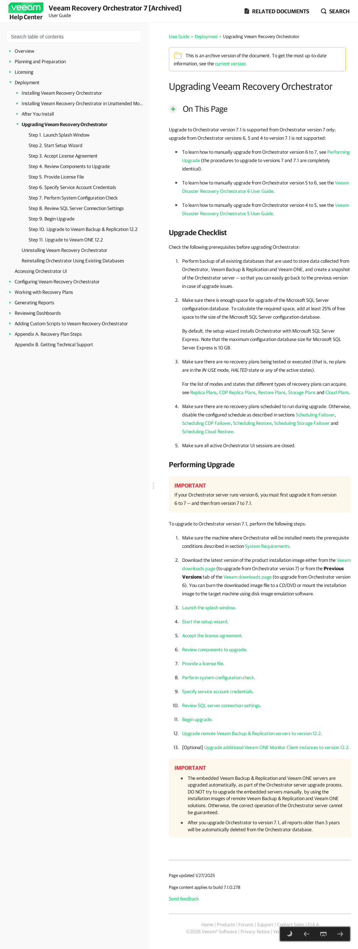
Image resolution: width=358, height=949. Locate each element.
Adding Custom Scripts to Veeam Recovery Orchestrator (71, 323)
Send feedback (184, 898)
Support (265, 924)
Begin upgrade (197, 719)
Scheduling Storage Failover (302, 423)
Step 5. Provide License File (56, 177)
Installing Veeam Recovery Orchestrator (62, 93)
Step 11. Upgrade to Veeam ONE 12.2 (66, 239)
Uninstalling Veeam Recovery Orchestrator (64, 250)
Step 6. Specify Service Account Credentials (72, 187)
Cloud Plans (337, 392)
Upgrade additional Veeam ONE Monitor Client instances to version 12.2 (276, 747)
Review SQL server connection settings (221, 705)
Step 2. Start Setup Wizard (56, 145)
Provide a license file (202, 663)
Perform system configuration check (218, 677)
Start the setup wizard (204, 621)
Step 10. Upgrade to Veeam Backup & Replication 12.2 (83, 229)
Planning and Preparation (40, 61)
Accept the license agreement (212, 635)
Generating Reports (34, 302)
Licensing (24, 72)
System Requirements (267, 546)
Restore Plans (272, 392)
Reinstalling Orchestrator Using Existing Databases (73, 260)
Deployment (27, 82)
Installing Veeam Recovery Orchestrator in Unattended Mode (83, 103)
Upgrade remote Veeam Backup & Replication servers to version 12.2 (251, 733)
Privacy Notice (255, 931)
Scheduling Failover (315, 415)
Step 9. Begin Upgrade (51, 219)
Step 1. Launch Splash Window (59, 135)
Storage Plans (302, 392)
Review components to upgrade (214, 649)
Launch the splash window (208, 607)
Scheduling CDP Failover (206, 423)
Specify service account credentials (217, 691)
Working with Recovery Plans (44, 292)
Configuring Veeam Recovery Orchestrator (57, 281)
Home (207, 924)
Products (226, 924)
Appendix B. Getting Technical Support (54, 344)
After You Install (38, 114)
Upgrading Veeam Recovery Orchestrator (64, 124)
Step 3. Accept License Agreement (63, 156)
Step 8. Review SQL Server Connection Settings (76, 208)
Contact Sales (290, 924)
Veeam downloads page (247, 577)
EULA (313, 924)
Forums (245, 924)
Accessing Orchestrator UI (41, 271)
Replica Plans (203, 392)
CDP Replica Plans (237, 392)
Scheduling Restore (252, 423)
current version (230, 63)
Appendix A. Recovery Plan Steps (48, 334)
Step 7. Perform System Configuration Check (73, 198)
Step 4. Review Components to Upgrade (69, 166)
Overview (24, 51)
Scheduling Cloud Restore (207, 431)
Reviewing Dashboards (38, 313)
